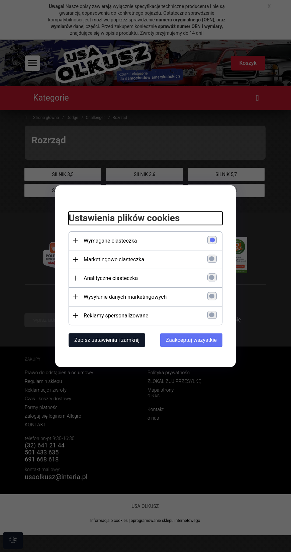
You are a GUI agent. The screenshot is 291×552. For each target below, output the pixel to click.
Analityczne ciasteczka (111, 278)
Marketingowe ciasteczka (114, 259)
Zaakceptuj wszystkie (191, 340)
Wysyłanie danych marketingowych (125, 297)
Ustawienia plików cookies (124, 218)
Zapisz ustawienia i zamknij (106, 340)
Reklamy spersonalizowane (116, 315)
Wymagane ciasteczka (110, 241)
